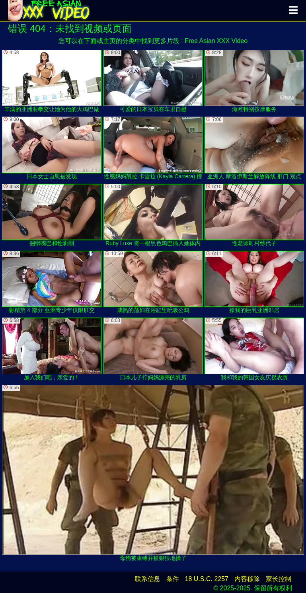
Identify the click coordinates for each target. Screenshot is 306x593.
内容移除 (247, 578)
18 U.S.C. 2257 (206, 578)
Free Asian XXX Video (216, 40)
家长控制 (278, 578)
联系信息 (147, 578)
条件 (172, 578)
